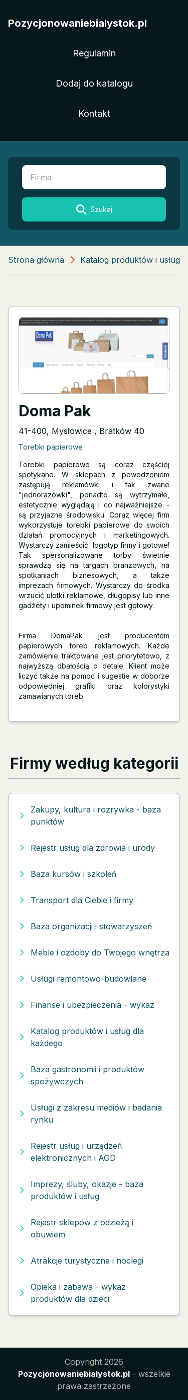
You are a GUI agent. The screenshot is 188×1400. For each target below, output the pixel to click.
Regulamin (94, 53)
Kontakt (94, 113)
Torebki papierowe (51, 447)
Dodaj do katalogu (94, 83)
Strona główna (36, 260)
